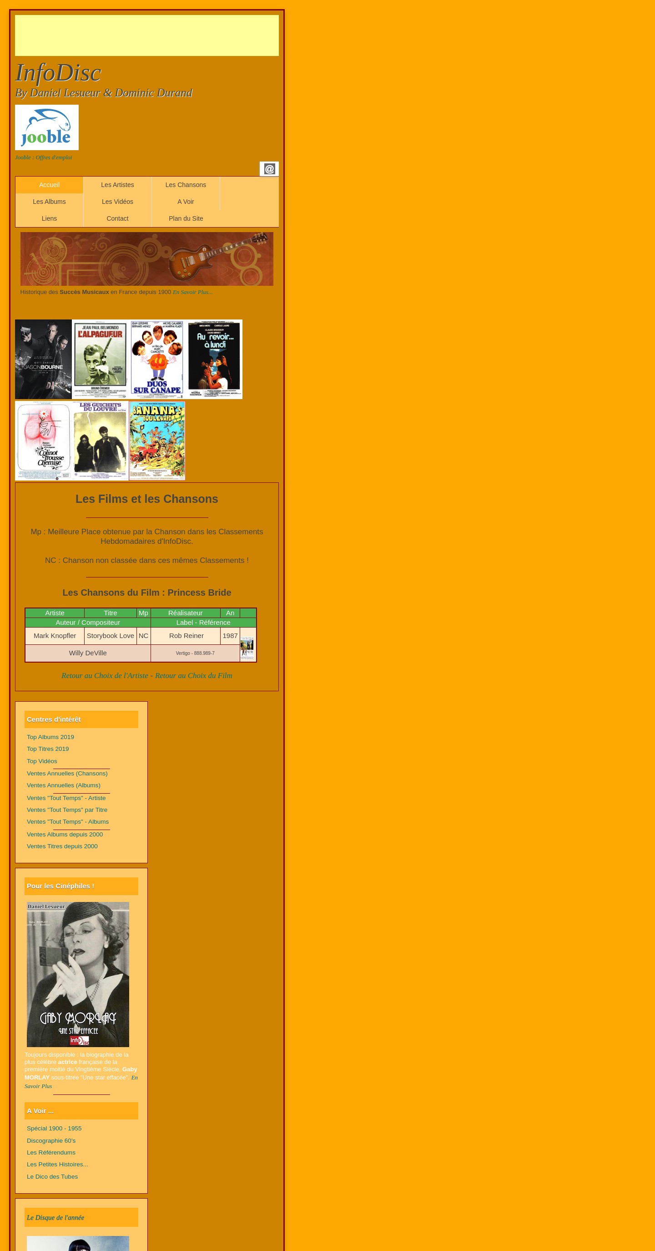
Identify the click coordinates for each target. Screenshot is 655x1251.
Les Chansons (186, 184)
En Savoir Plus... (193, 292)
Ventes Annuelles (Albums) (64, 785)
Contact (117, 218)
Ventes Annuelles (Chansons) (67, 773)
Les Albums (49, 201)
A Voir (185, 201)
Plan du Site (186, 218)
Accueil (49, 184)
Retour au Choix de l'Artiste (104, 675)
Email (269, 168)
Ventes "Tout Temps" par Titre (67, 809)
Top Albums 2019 (50, 737)
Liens (49, 218)
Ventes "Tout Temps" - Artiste (66, 798)
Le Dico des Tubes (52, 1176)
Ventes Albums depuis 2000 (65, 834)
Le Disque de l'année (55, 1217)
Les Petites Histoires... (57, 1164)
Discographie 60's (51, 1140)
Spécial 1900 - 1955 (54, 1128)
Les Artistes (117, 184)
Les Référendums (51, 1152)
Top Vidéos (42, 761)
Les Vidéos (117, 201)
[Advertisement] (180, 35)
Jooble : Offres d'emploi (43, 157)
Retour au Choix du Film (193, 675)
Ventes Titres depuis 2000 (62, 846)
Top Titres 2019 (48, 748)
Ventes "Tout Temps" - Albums (68, 821)
